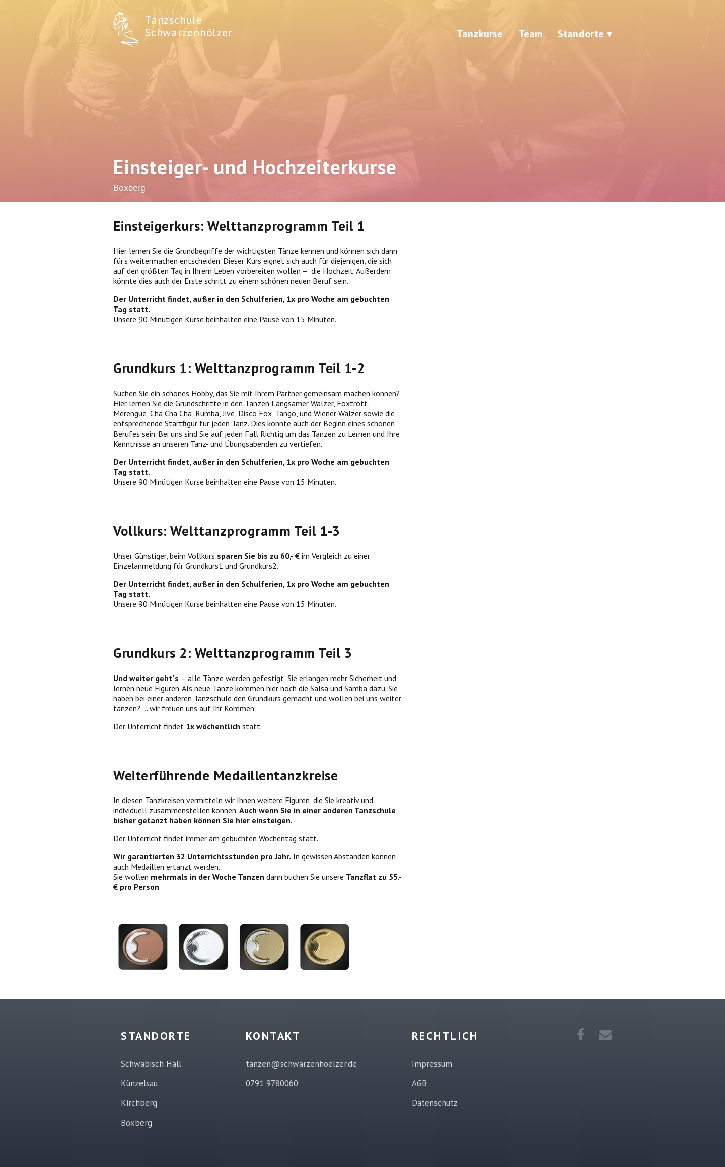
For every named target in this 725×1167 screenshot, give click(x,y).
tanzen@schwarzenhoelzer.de (301, 1063)
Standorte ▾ (585, 33)
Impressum (432, 1063)
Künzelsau (139, 1083)
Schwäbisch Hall (151, 1063)
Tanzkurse (480, 33)
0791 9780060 (272, 1083)
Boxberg (136, 1122)
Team (531, 33)
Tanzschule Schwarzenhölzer (188, 26)
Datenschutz (435, 1103)
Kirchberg (139, 1103)
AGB (419, 1083)
